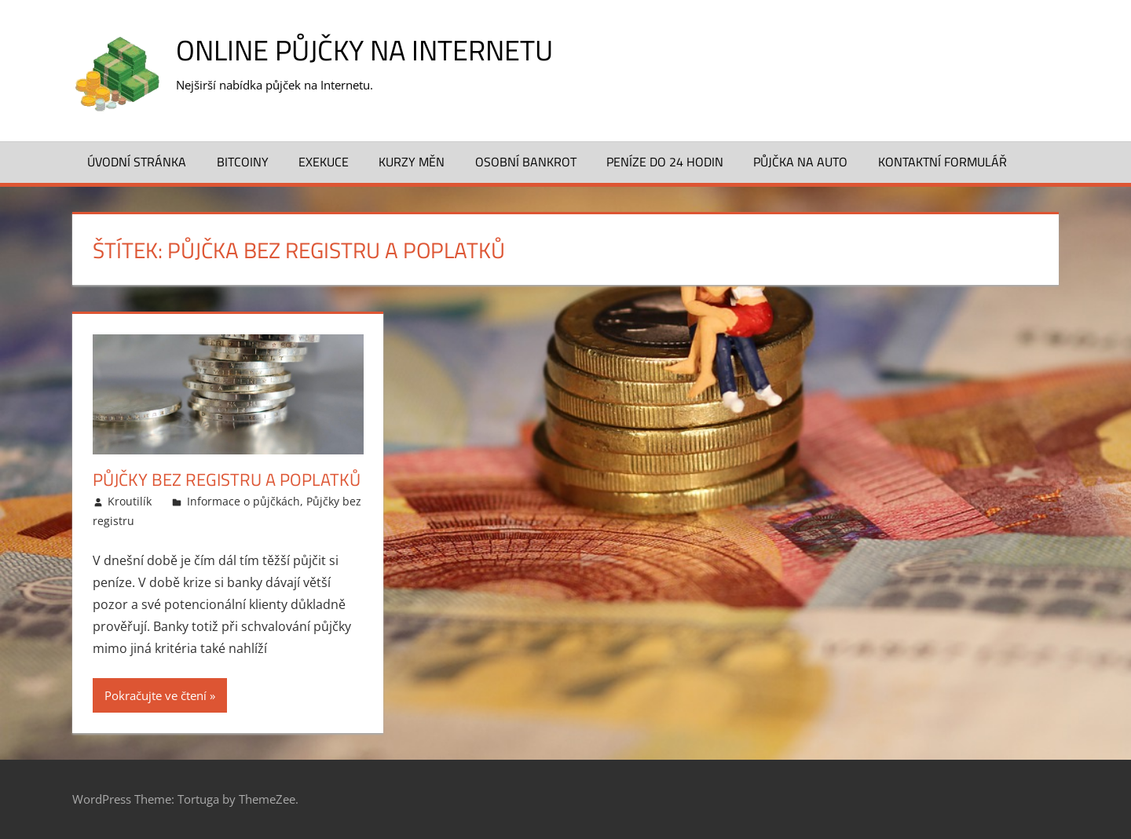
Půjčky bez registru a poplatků (227, 479)
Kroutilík (130, 501)
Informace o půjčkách (243, 501)
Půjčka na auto (800, 161)
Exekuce (323, 161)
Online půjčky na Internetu (364, 49)
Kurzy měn (412, 161)
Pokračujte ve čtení (155, 695)
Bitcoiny (243, 161)
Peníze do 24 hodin (664, 161)
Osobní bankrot (525, 161)
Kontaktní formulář (942, 161)
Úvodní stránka (136, 161)
